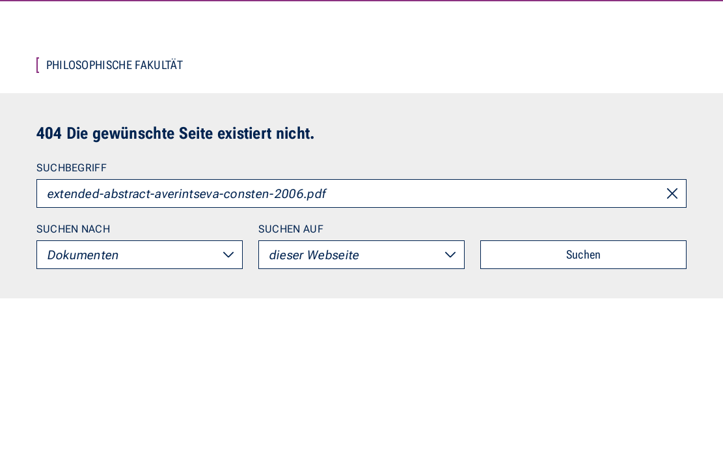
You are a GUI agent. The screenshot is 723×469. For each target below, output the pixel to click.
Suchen (583, 254)
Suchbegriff (71, 168)
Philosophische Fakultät (114, 65)
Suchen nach (73, 229)
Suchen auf (290, 229)
